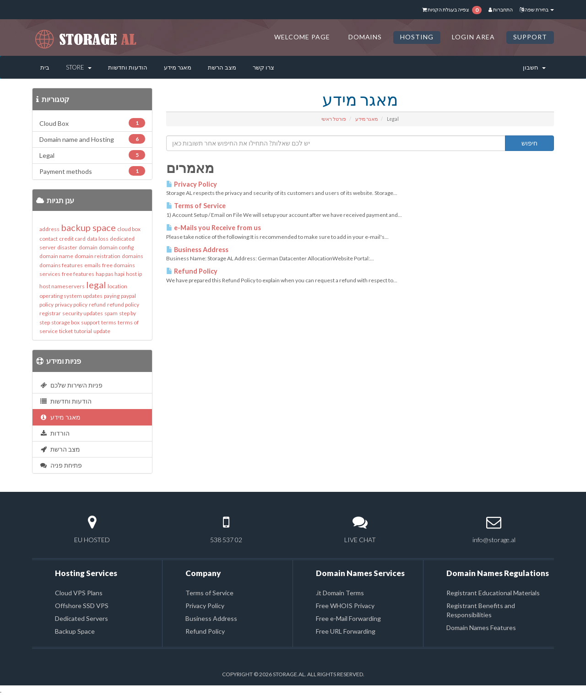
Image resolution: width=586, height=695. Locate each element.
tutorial (83, 331)
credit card (72, 238)
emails (92, 265)
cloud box (129, 229)
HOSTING (417, 37)
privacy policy (71, 304)
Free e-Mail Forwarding (348, 618)
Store (79, 67)
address (49, 229)
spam (111, 313)
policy (46, 304)
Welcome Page (302, 37)
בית (44, 67)
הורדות (54, 433)
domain (88, 247)
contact (48, 238)
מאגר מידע (177, 67)
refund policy (123, 304)
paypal (128, 295)
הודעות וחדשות (127, 67)
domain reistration (97, 256)
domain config (116, 247)
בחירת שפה (537, 9)
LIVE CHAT (360, 540)
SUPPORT (530, 37)
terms (108, 322)
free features (78, 273)
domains (132, 256)
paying (111, 295)
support (90, 322)
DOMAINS (365, 37)
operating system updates (71, 295)
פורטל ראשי (333, 119)
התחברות (500, 9)
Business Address (197, 249)
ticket (66, 331)
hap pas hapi (110, 273)
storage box (65, 322)
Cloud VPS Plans (79, 593)
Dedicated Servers (81, 618)
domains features (61, 265)
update (101, 331)
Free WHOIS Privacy (345, 605)
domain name (56, 256)
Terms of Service (196, 206)
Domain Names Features (481, 627)
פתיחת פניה (60, 465)
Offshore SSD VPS (82, 605)
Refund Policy (191, 271)
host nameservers (62, 286)
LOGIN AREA (473, 37)
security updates (82, 313)
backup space (88, 227)
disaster (67, 247)
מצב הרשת (222, 67)
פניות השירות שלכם (71, 385)
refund (97, 304)
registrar (50, 313)
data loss (98, 238)
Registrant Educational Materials (493, 593)
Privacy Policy (191, 184)
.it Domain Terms (340, 593)
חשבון (534, 67)
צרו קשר (263, 67)
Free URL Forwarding (345, 631)
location (117, 286)
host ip (134, 273)
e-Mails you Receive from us (213, 228)
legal (96, 284)
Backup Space (75, 631)
